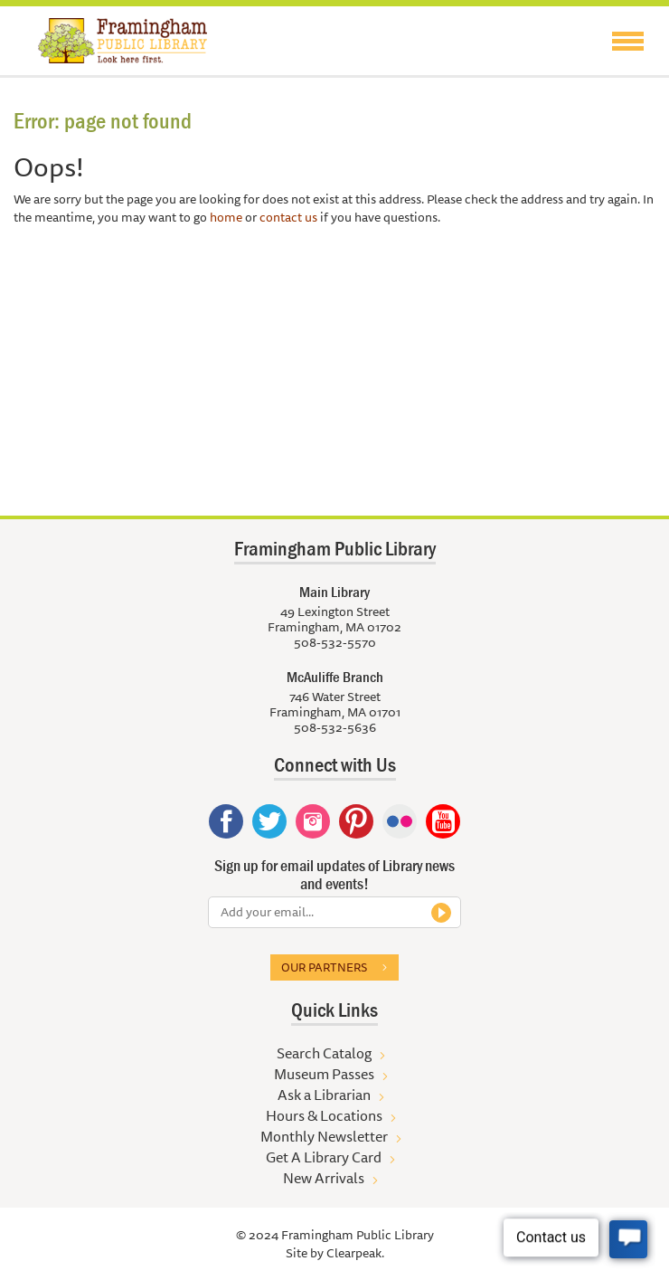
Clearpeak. (355, 1253)
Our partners (324, 967)
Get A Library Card (324, 1157)
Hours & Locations (324, 1115)
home (226, 217)
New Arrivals (323, 1178)
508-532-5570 (335, 642)
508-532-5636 (335, 727)
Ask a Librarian (324, 1094)
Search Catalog (324, 1053)
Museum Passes (324, 1074)
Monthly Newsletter (324, 1136)
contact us (288, 217)
